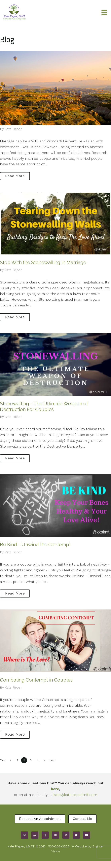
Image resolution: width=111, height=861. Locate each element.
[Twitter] (76, 835)
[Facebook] (45, 835)
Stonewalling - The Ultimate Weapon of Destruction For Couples (44, 406)
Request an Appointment (40, 819)
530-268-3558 (58, 846)
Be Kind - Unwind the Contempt (35, 544)
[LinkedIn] (65, 835)
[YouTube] (86, 835)
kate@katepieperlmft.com (75, 795)
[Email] (24, 835)
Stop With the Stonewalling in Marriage (43, 262)
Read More (15, 176)
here (55, 789)
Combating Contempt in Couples (36, 680)
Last (52, 760)
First (3, 760)
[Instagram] (55, 835)
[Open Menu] (104, 12)
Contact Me (82, 819)
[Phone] (34, 835)
